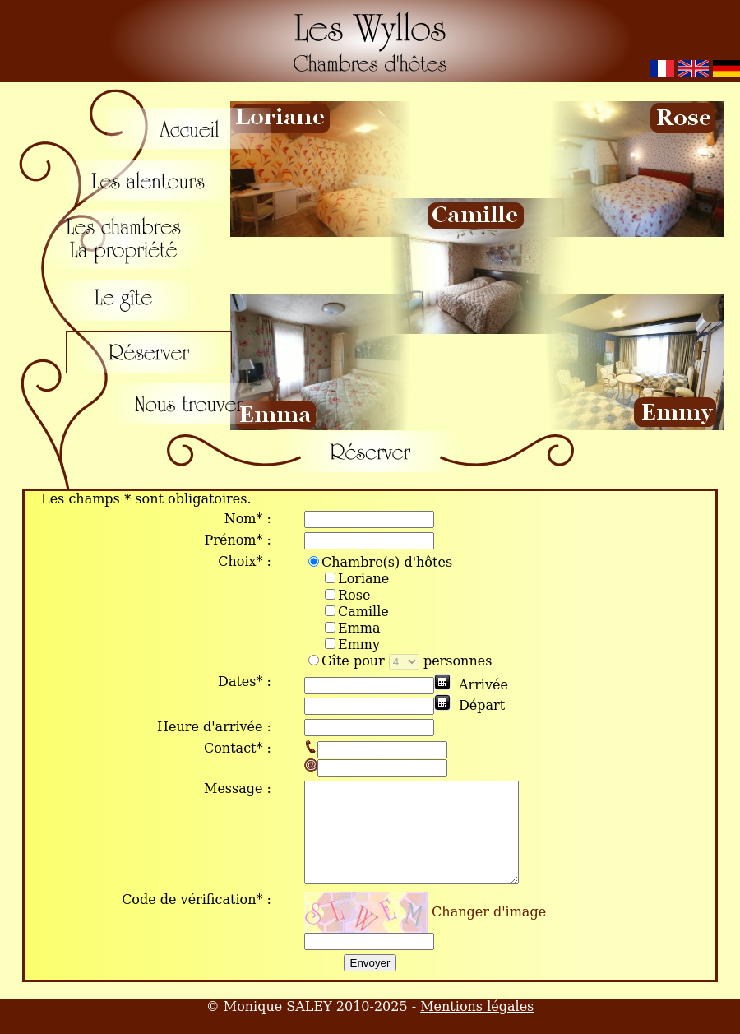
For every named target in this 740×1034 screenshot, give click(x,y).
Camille (363, 611)
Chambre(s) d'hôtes (380, 562)
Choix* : (244, 561)
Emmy (359, 644)
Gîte (328, 661)
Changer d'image (489, 931)
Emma (359, 628)
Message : (237, 788)
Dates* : (244, 681)
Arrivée (483, 685)
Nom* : (247, 518)
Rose (354, 595)
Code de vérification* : (196, 919)
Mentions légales (477, 1026)
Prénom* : (238, 540)
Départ (482, 705)
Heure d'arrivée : (214, 727)
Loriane (363, 579)
